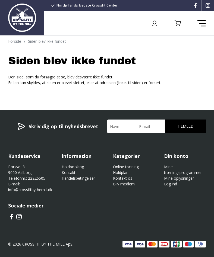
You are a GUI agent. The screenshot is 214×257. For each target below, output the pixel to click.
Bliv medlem (124, 183)
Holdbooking (73, 166)
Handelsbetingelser (78, 178)
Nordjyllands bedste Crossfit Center (87, 5)
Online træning (126, 166)
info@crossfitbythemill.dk (30, 189)
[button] (177, 23)
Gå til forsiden (38, 92)
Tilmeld (185, 126)
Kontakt (68, 172)
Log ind (170, 183)
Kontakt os (122, 178)
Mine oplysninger (179, 178)
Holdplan (120, 172)
